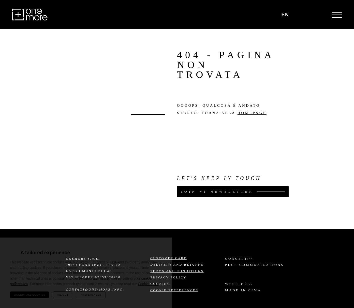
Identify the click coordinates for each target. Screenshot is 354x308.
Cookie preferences (174, 290)
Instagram (310, 262)
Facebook (322, 262)
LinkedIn (310, 275)
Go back (148, 114)
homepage (251, 113)
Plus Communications (254, 265)
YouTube (322, 275)
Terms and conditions (177, 271)
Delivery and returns (177, 264)
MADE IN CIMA (243, 290)
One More (29, 14)
